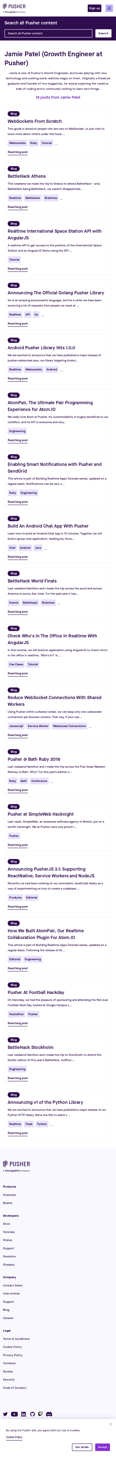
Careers (8, 1318)
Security (9, 1379)
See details (82, 1447)
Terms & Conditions (16, 1339)
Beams (7, 1203)
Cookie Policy (12, 1347)
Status (7, 1240)
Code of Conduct (14, 1388)
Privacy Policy (13, 1355)
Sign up (94, 8)
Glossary (9, 1265)
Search (103, 33)
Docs (6, 1224)
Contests (9, 1363)
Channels (9, 1195)
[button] (109, 8)
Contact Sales (12, 1285)
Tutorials (9, 1232)
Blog (6, 1310)
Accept (102, 1447)
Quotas (8, 1371)
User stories (11, 1293)
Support (8, 1248)
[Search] (30, 22)
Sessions (9, 1256)
